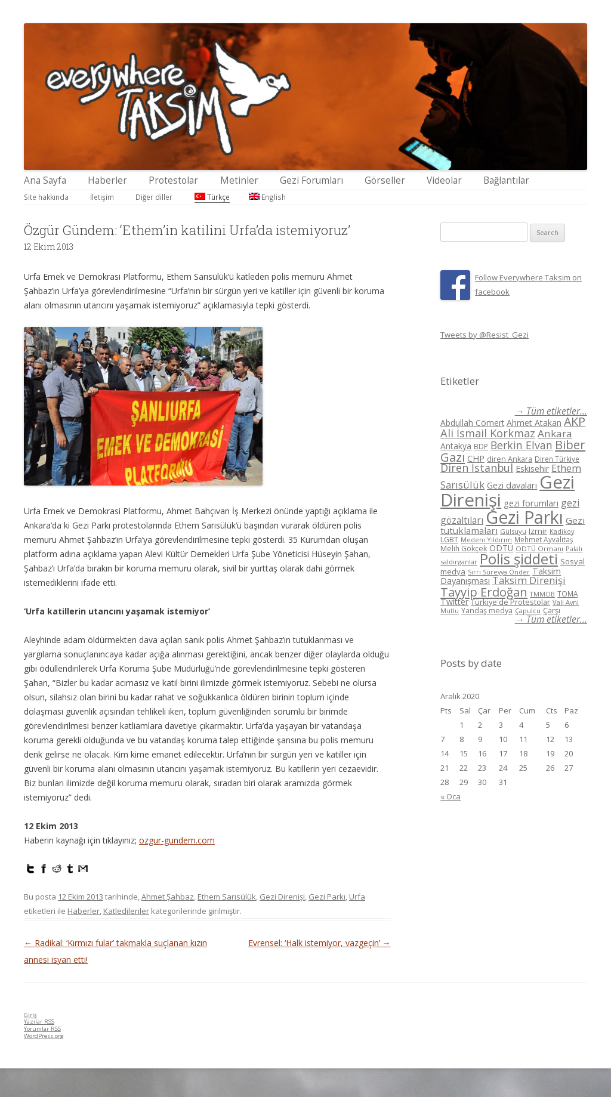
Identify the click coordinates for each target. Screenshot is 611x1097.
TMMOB (542, 593)
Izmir (538, 531)
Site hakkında (46, 197)
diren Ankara (509, 459)
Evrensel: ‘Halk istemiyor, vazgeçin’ (319, 942)
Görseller (385, 180)
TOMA (567, 593)
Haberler (107, 180)
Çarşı (551, 610)
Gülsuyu (513, 531)
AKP (574, 421)
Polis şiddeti (519, 558)
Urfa (357, 896)
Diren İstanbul (476, 468)
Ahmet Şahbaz (167, 896)
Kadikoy (562, 531)
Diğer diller (153, 197)
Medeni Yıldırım (486, 539)
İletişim (102, 197)
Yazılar (39, 1021)
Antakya (455, 446)
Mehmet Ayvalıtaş (543, 539)
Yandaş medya (487, 610)
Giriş (30, 1015)
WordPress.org (44, 1036)
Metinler (239, 180)
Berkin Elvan (521, 445)
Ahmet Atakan (534, 422)
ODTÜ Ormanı (539, 548)
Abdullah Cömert (472, 422)
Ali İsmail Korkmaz (487, 433)
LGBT (449, 539)
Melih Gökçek (463, 548)
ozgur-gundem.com (177, 840)
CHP (476, 458)
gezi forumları (531, 503)
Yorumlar (42, 1029)
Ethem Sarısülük (227, 896)
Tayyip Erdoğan (483, 591)
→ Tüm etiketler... (551, 411)
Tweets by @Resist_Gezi (484, 334)
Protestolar (173, 180)
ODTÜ (501, 548)
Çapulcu (528, 610)
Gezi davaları (512, 485)
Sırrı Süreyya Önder (499, 572)
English (267, 197)
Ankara (555, 433)
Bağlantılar (506, 180)
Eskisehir (532, 468)
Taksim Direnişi (529, 580)
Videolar (444, 180)
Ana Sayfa (45, 180)
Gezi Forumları (311, 180)
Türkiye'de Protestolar (510, 602)
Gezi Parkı (326, 896)
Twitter (454, 601)
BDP (481, 446)
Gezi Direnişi (282, 896)
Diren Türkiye (557, 458)
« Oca (450, 796)
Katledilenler (126, 911)
